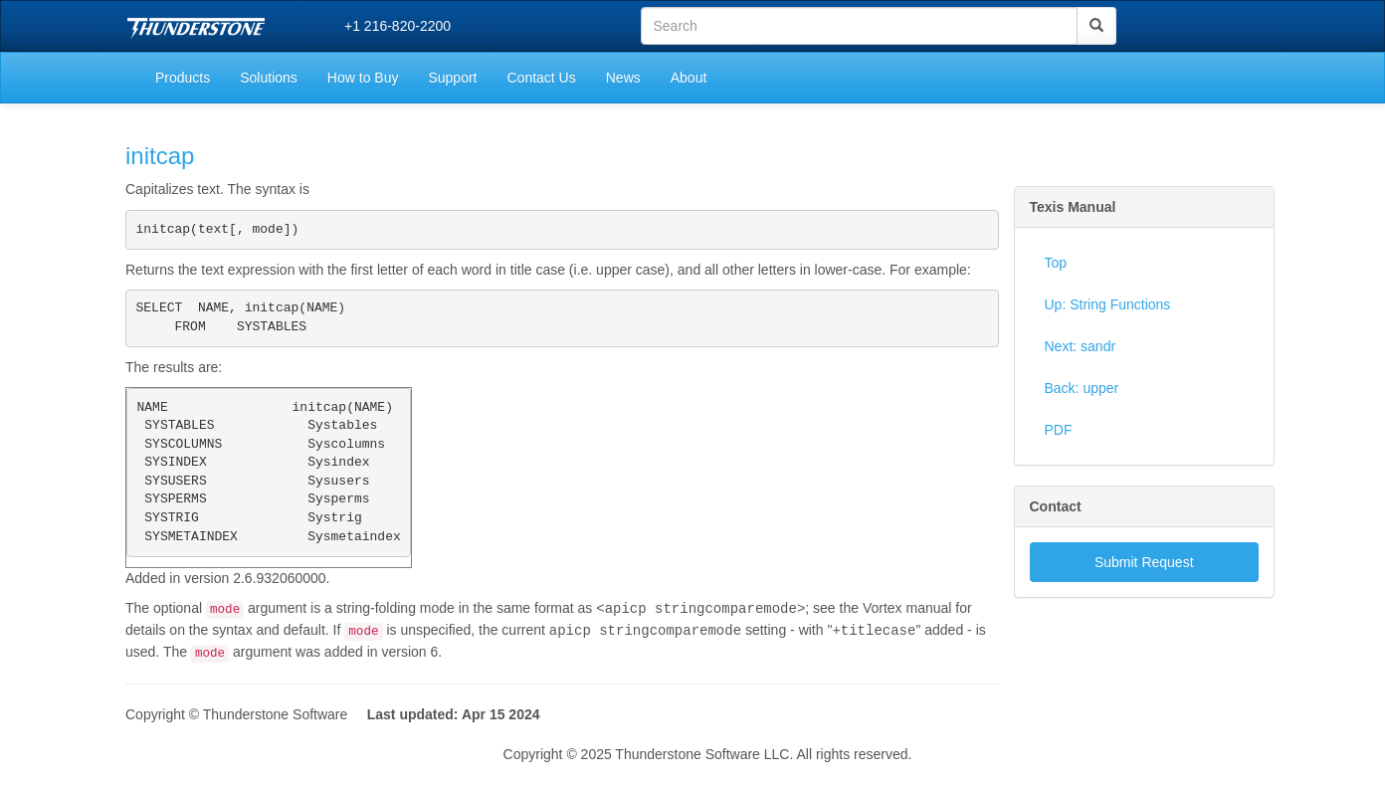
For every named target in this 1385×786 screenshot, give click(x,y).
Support (452, 78)
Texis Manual (1073, 207)
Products (182, 78)
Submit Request (1144, 562)
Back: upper (1082, 388)
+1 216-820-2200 (397, 26)
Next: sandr (1080, 346)
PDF (1059, 430)
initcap (159, 155)
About (689, 78)
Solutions (268, 78)
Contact (1056, 506)
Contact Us (540, 78)
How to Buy (363, 78)
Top (1056, 263)
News (623, 78)
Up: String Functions (1108, 304)
